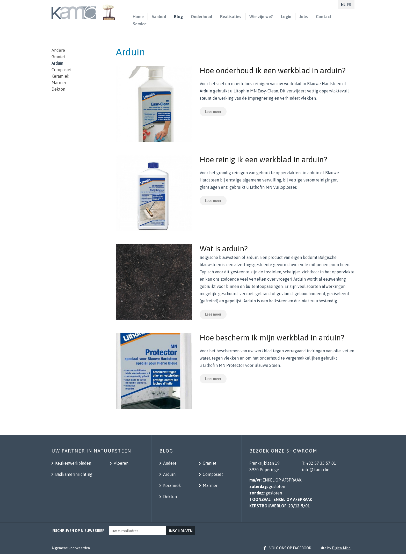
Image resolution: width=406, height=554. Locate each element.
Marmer (59, 82)
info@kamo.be (315, 469)
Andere (58, 50)
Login (286, 16)
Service (140, 23)
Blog (178, 16)
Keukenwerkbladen (72, 463)
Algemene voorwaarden (71, 548)
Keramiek (60, 76)
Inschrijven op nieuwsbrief (78, 531)
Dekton (58, 89)
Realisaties (230, 16)
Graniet (58, 56)
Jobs (303, 16)
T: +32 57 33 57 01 (319, 463)
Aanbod (159, 16)
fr (349, 5)
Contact (323, 16)
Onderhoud (201, 16)
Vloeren (120, 463)
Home (138, 16)
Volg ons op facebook (290, 548)
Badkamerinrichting (73, 474)
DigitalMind (341, 548)
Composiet (62, 69)
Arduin (57, 63)
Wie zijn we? (261, 16)
